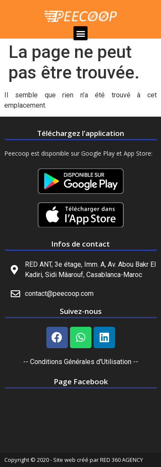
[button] (80, 33)
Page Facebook (81, 381)
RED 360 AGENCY (121, 460)
